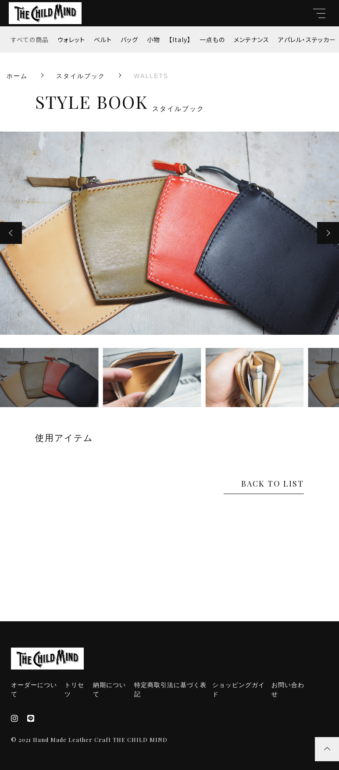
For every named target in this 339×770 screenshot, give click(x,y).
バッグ (129, 39)
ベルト (103, 39)
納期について (109, 689)
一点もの (212, 39)
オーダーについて (34, 689)
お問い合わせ (287, 689)
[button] (11, 233)
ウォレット (71, 39)
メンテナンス (251, 39)
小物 (153, 39)
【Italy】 (180, 39)
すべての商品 (30, 39)
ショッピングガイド (238, 689)
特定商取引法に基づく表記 (170, 689)
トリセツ (74, 689)
